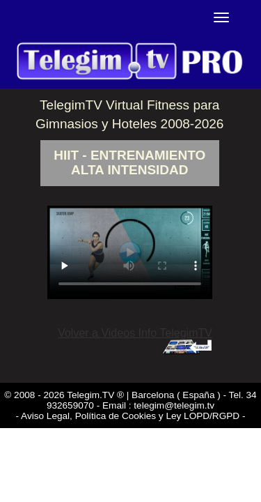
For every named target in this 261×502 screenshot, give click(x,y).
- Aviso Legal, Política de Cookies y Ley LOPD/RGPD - (131, 416)
